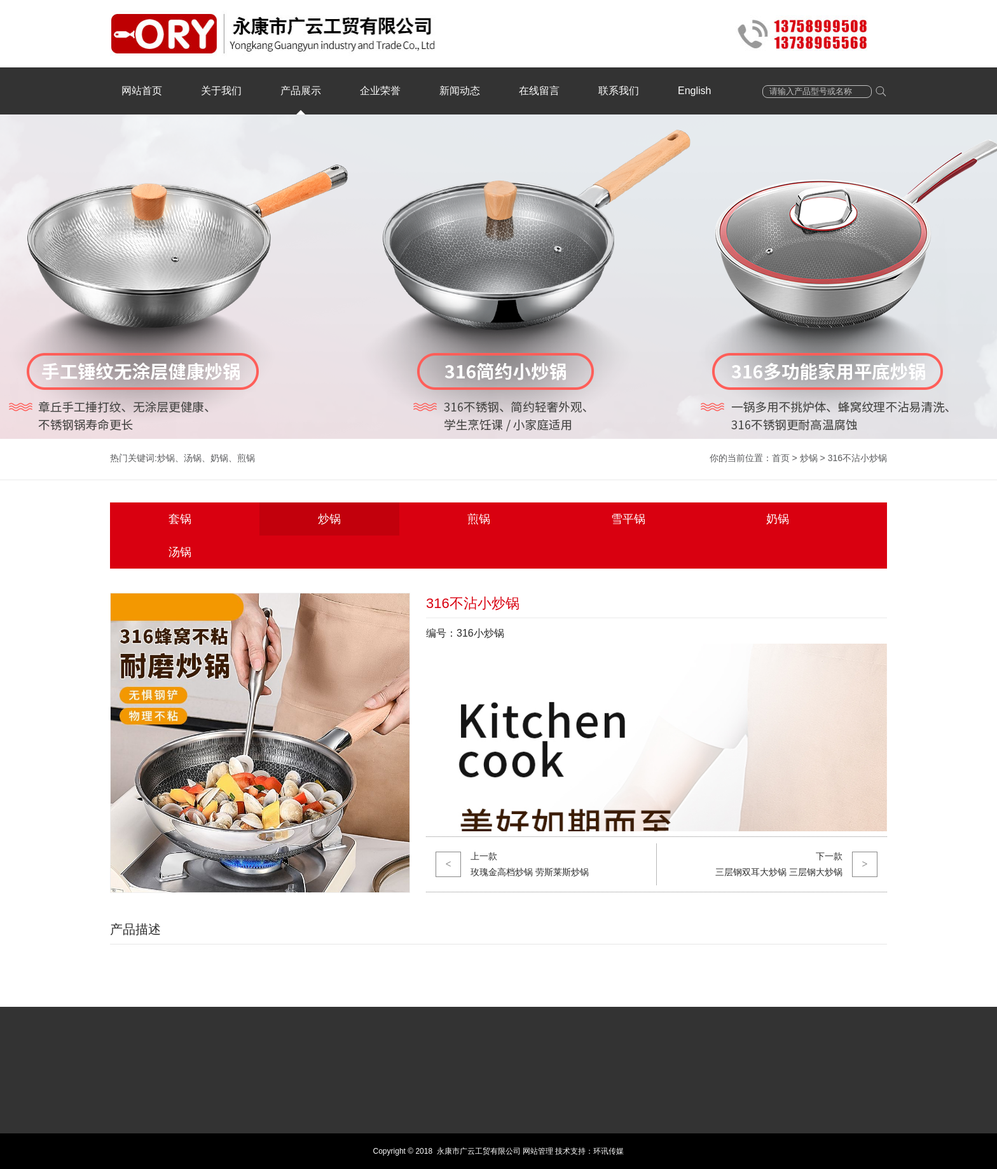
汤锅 (193, 458)
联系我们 (618, 90)
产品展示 (300, 90)
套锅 (179, 519)
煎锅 (246, 458)
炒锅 (166, 458)
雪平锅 (628, 519)
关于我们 (221, 90)
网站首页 (141, 90)
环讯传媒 (608, 1151)
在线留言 (539, 90)
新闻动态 (459, 90)
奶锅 (219, 458)
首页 (781, 458)
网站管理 (538, 1151)
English (694, 90)
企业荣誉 (380, 90)
